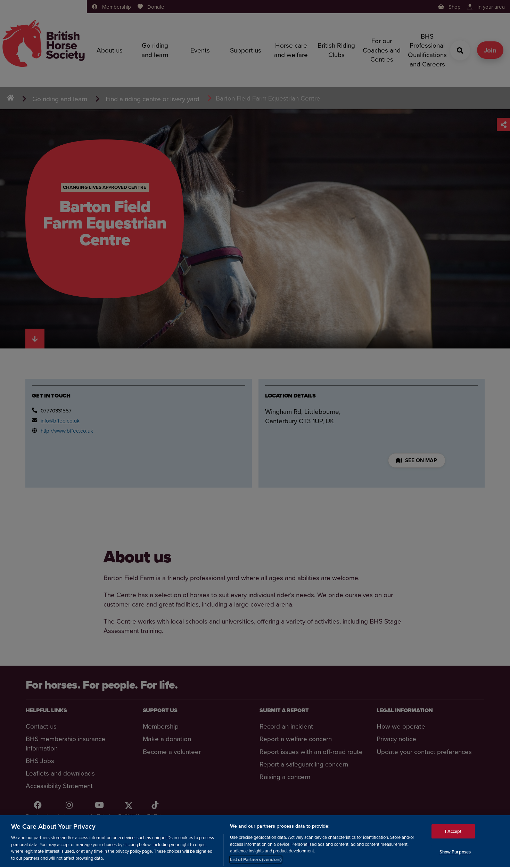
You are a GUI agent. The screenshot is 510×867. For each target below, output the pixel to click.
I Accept (453, 836)
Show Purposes (455, 857)
